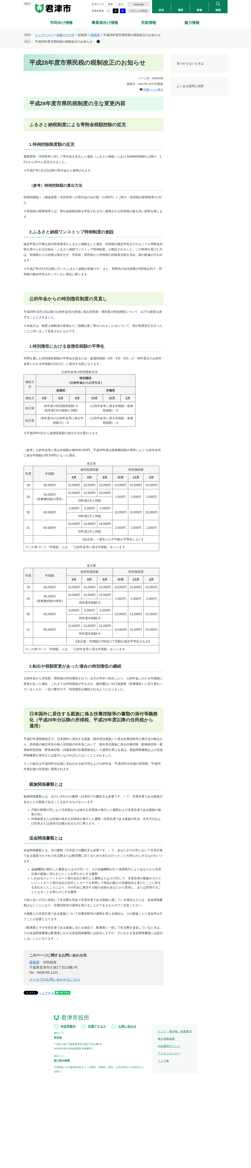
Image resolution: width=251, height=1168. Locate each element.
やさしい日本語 (138, 10)
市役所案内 (68, 1026)
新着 (199, 9)
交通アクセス (97, 1026)
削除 (98, 41)
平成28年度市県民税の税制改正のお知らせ (64, 41)
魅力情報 (191, 23)
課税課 (95, 35)
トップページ (44, 35)
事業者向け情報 (105, 23)
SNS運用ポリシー (169, 1046)
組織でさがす (65, 35)
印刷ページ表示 (153, 89)
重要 (180, 9)
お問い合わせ (127, 1026)
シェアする (46, 993)
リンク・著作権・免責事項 (175, 1031)
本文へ (27, 4)
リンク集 (163, 1060)
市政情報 (148, 23)
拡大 (120, 4)
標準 (110, 4)
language (139, 4)
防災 (161, 9)
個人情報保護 (166, 1038)
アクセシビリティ (169, 1053)
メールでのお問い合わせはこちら (54, 979)
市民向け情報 (61, 23)
